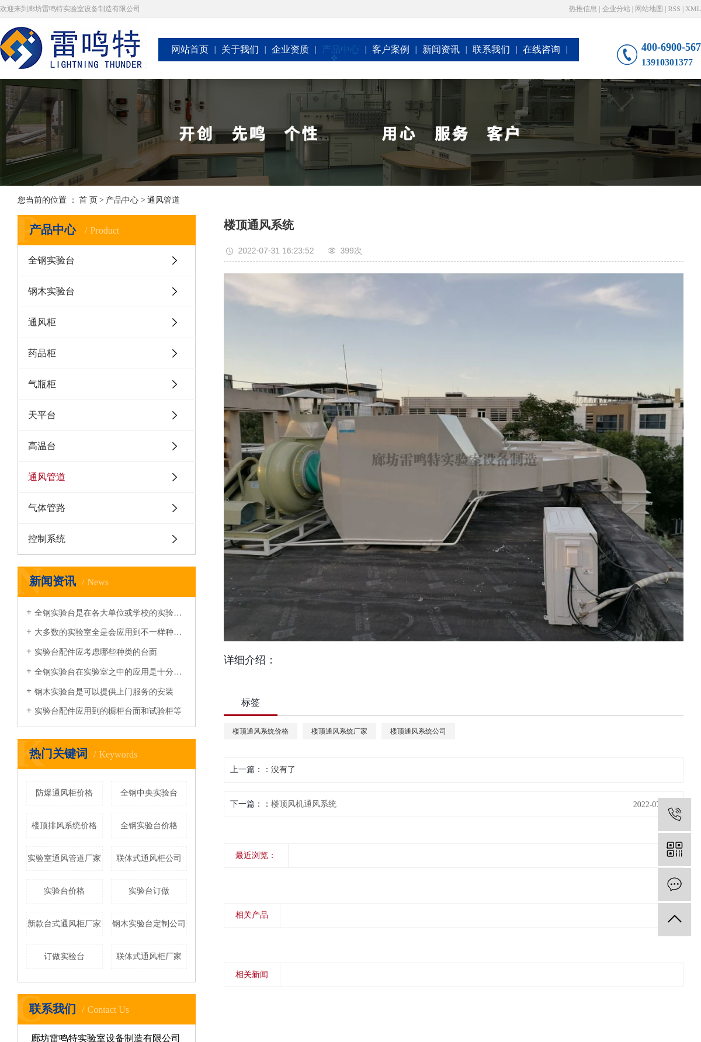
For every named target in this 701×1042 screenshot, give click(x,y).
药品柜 (42, 353)
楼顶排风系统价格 (64, 825)
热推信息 (583, 9)
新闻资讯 (441, 49)
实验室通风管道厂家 (64, 858)
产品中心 (340, 49)
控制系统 (46, 539)
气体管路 (46, 508)
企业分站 (616, 9)
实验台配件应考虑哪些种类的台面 (95, 652)
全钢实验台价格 (149, 825)
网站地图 (649, 9)
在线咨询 (541, 49)
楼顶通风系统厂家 (339, 731)
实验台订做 (149, 891)
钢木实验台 (51, 291)
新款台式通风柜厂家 (64, 923)
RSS (674, 9)
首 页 (88, 200)
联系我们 (491, 49)
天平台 (42, 415)
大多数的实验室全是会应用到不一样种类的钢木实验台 (110, 632)
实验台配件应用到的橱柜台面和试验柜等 (108, 711)
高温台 (42, 446)
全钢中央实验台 (149, 793)
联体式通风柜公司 (149, 858)
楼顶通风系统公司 (418, 731)
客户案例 (391, 49)
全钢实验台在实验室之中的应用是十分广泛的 (110, 672)
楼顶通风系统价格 (260, 731)
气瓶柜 (42, 384)
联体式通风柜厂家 (149, 956)
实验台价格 (64, 891)
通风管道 (163, 200)
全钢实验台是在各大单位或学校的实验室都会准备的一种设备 (110, 613)
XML (693, 9)
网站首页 (190, 49)
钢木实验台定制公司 (149, 923)
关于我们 (240, 49)
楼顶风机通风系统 (303, 804)
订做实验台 (64, 956)
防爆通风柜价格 (64, 793)
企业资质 (290, 49)
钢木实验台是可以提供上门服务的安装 (103, 691)
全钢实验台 (51, 260)
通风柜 (42, 322)
